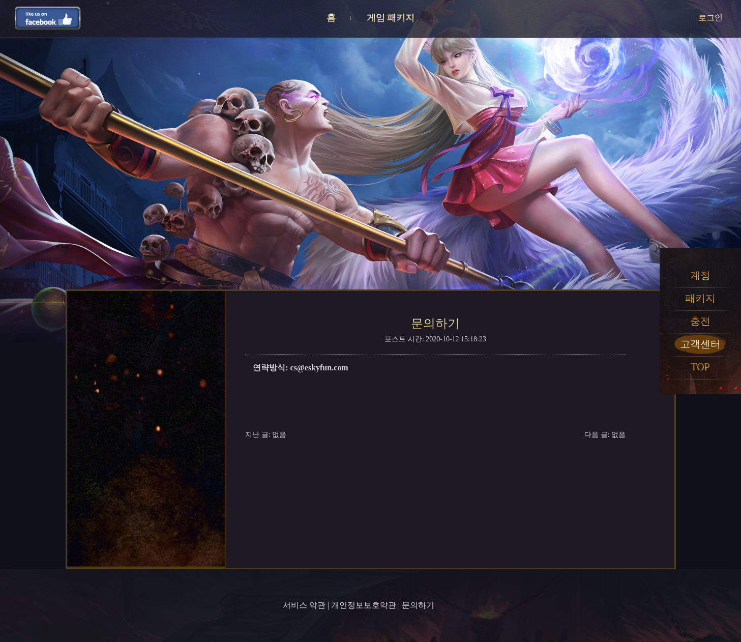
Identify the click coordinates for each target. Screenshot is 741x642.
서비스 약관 (304, 605)
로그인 (710, 17)
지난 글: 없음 (265, 435)
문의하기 (418, 605)
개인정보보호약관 (363, 605)
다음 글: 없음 (605, 435)
